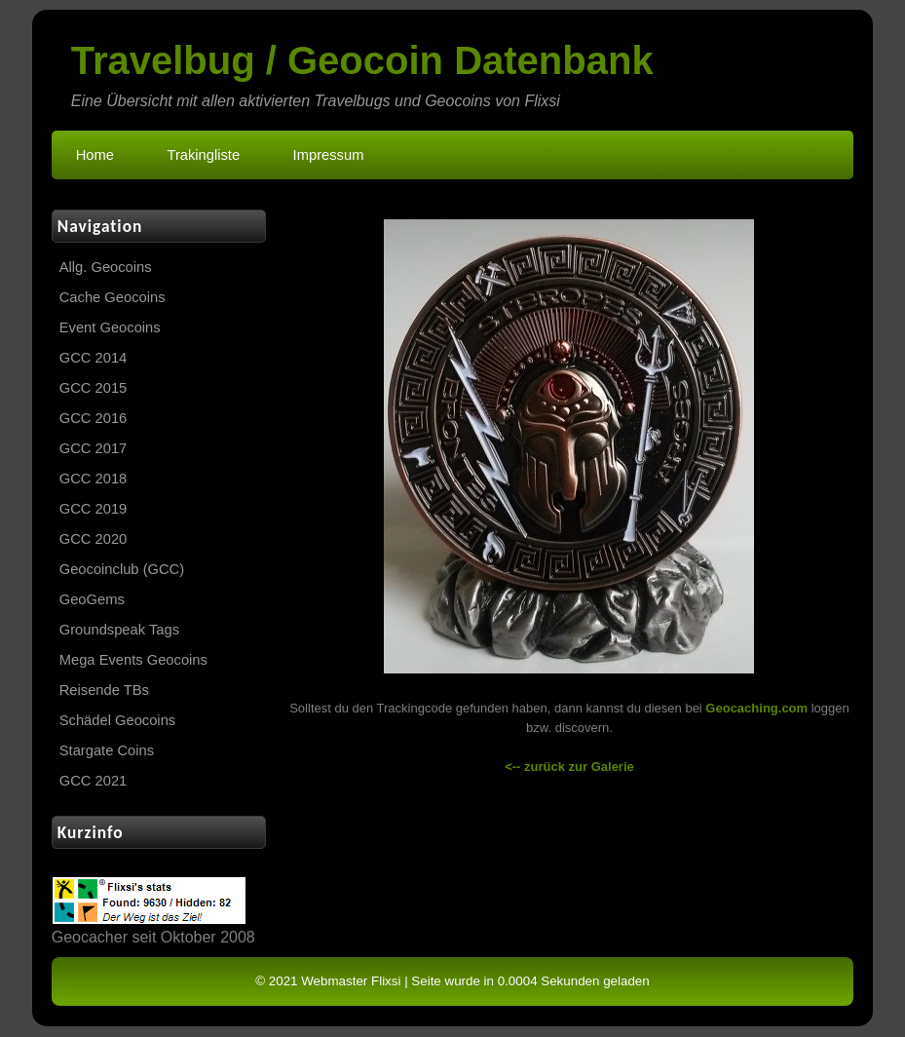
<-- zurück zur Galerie (569, 766)
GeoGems (92, 599)
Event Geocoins (110, 327)
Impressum (328, 155)
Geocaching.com (756, 708)
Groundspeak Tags (119, 629)
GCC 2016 (93, 418)
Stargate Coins (106, 750)
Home (95, 155)
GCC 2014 (93, 357)
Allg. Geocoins (105, 267)
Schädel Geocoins (117, 720)
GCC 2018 (93, 478)
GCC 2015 (93, 388)
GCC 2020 (93, 539)
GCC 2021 (93, 780)
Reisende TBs (104, 690)
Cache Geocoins (112, 297)
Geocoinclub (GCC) (121, 569)
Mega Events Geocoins (133, 660)
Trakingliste (203, 155)
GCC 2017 (93, 448)
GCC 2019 (93, 509)
